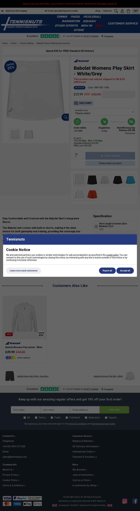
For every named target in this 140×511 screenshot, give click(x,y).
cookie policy (112, 255)
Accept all (125, 270)
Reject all (107, 270)
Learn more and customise (23, 270)
